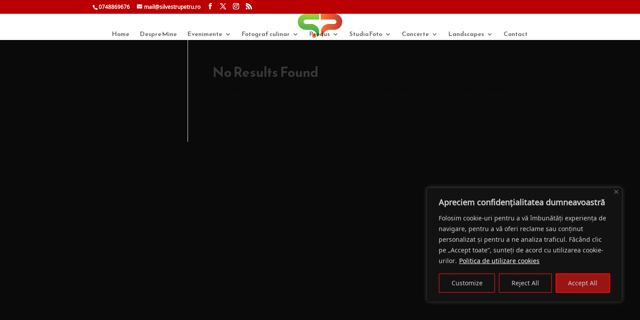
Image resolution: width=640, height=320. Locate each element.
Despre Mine (158, 35)
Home (120, 35)
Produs (319, 35)
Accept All (582, 283)
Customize (467, 283)
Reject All (525, 283)
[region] (524, 245)
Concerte (415, 35)
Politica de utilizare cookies (499, 260)
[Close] (616, 192)
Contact (516, 35)
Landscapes (466, 35)
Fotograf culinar (266, 35)
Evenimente (205, 35)
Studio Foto (365, 35)
